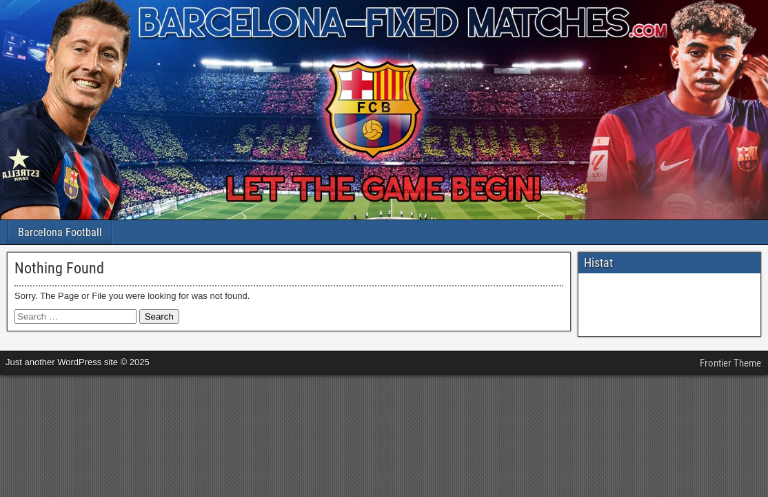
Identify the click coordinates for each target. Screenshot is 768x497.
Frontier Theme (730, 363)
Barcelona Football (60, 232)
